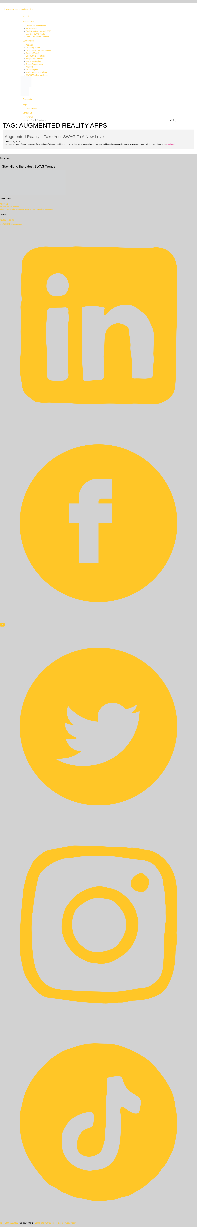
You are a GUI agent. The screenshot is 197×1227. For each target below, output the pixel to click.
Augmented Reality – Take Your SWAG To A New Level (55, 136)
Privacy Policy (70, 1223)
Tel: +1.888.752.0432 (9, 1223)
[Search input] (95, 120)
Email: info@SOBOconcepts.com (49, 1223)
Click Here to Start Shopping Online (18, 9)
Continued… (171, 144)
